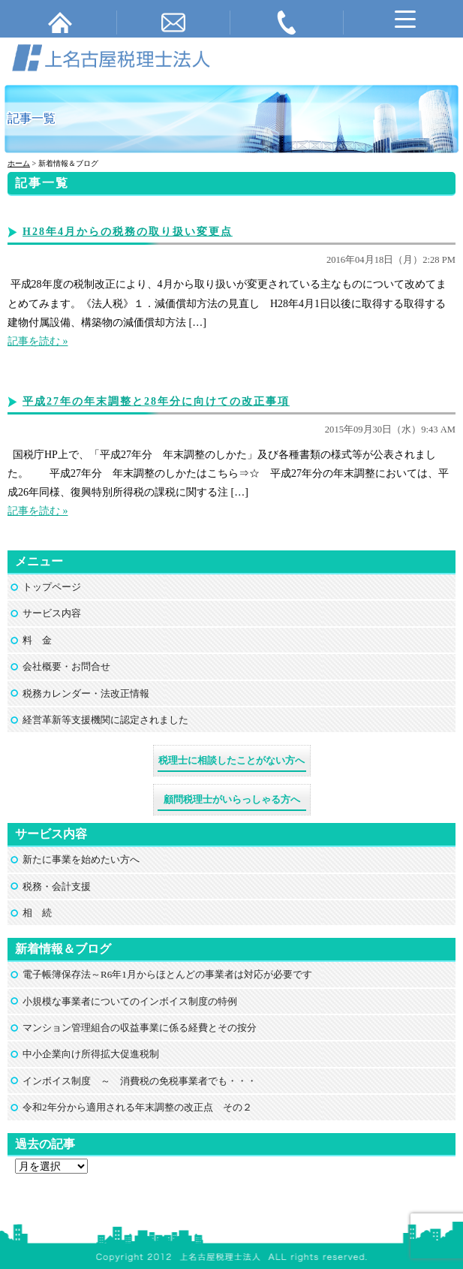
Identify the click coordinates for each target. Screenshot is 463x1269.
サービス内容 (52, 613)
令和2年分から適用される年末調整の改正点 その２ (137, 1107)
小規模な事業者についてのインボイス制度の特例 (130, 1001)
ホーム (19, 163)
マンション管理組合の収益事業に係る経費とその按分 (140, 1027)
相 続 (37, 912)
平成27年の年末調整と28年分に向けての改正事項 (156, 401)
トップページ (52, 586)
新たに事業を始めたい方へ (81, 859)
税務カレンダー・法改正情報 (86, 693)
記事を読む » (38, 341)
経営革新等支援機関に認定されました (105, 719)
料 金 (37, 640)
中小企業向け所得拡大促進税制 (91, 1054)
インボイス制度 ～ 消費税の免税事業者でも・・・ (140, 1081)
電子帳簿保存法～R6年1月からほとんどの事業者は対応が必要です (167, 974)
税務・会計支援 (57, 886)
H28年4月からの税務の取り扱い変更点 (128, 231)
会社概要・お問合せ (66, 666)
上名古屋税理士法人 (238, 1211)
